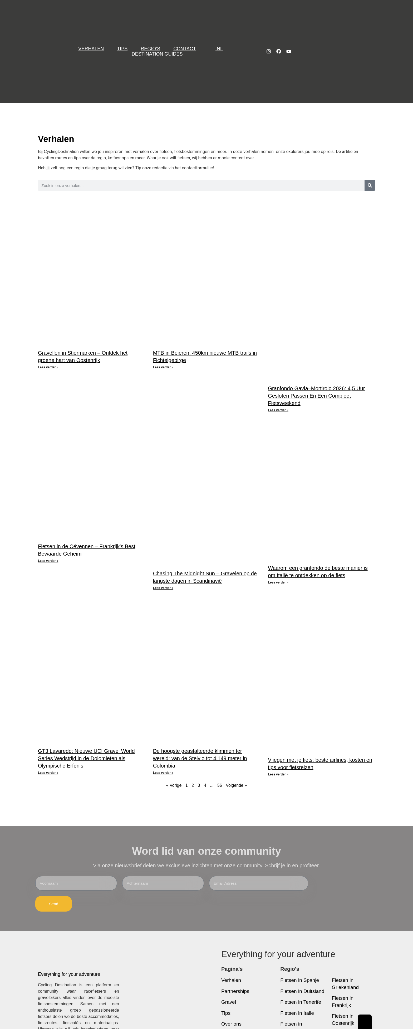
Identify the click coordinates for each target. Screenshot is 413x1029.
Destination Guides (157, 54)
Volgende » (236, 785)
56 (219, 785)
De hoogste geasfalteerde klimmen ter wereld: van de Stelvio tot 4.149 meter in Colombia (200, 758)
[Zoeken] (370, 185)
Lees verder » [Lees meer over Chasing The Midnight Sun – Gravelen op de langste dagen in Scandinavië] (163, 588)
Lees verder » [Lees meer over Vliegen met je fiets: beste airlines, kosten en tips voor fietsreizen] (278, 774)
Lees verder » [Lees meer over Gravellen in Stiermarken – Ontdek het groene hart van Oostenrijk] (48, 367)
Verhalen (91, 48)
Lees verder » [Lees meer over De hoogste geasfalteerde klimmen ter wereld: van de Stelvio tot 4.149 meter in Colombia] (163, 773)
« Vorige (174, 785)
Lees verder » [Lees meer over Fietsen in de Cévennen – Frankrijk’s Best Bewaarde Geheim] (48, 561)
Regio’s (150, 48)
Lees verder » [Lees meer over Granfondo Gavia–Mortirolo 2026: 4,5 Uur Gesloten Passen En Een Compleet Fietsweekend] (278, 410)
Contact (184, 48)
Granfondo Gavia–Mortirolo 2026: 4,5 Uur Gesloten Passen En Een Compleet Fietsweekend (316, 395)
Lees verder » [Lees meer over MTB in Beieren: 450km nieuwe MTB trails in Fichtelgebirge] (163, 367)
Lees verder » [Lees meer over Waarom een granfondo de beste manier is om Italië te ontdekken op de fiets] (278, 582)
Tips (122, 48)
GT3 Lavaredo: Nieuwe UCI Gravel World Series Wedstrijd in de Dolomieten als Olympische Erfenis (86, 758)
